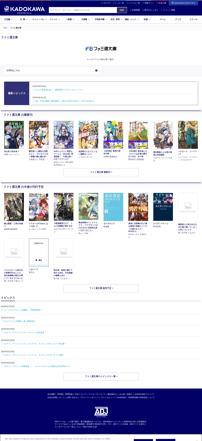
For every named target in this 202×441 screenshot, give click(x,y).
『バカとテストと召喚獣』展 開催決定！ (19, 322)
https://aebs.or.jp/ (90, 427)
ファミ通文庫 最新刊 (100, 173)
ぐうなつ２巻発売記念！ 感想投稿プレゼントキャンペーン (57, 90)
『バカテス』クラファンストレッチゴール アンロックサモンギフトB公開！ (33, 344)
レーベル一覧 (134, 3)
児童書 (85, 19)
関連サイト (149, 3)
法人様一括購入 (125, 395)
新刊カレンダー (150, 10)
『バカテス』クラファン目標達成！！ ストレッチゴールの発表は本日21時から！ (36, 367)
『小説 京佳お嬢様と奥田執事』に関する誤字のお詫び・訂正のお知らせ (63, 102)
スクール (193, 19)
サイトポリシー (107, 398)
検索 (122, 10)
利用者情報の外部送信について (141, 398)
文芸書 (8, 19)
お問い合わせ (72, 398)
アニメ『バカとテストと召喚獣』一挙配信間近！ (21, 310)
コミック (54, 19)
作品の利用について (55, 398)
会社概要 (51, 395)
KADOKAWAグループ (144, 395)
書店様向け (112, 395)
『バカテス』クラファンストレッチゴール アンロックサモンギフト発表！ (33, 356)
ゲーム (163, 19)
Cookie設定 (121, 398)
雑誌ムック (132, 19)
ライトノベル (39, 19)
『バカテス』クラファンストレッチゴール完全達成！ (23, 333)
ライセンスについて (96, 395)
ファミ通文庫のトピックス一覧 (100, 377)
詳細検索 (135, 10)
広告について (80, 395)
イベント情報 (168, 10)
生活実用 (116, 19)
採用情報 (69, 395)
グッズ (178, 19)
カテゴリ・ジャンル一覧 (113, 3)
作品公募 (162, 3)
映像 (147, 19)
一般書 (70, 19)
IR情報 (60, 395)
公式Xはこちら (14, 71)
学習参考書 (101, 19)
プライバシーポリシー (89, 398)
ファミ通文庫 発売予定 (100, 289)
